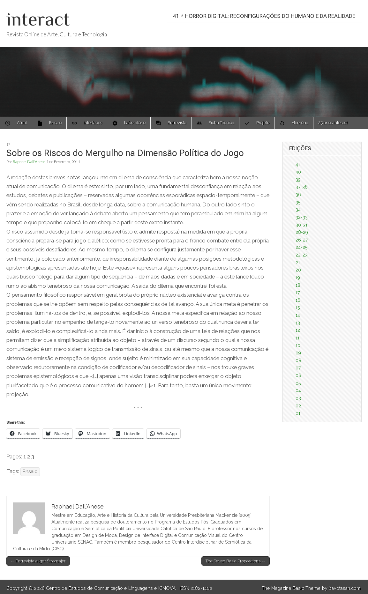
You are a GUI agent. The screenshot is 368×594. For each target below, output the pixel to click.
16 (298, 300)
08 (298, 360)
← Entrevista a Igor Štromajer (38, 561)
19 (298, 277)
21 (298, 262)
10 (298, 345)
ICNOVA (167, 588)
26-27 (302, 239)
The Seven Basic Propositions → (236, 561)
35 (298, 202)
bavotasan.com (345, 588)
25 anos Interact (333, 122)
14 (298, 315)
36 (298, 194)
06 (298, 375)
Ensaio (30, 471)
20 (298, 269)
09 (298, 352)
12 (298, 330)
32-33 (302, 217)
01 (298, 413)
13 (298, 322)
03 (298, 398)
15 (298, 307)
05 (298, 383)
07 (298, 367)
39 (298, 179)
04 (298, 390)
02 (298, 405)
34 (298, 209)
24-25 (301, 247)
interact (38, 19)
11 (297, 337)
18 (298, 285)
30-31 (301, 224)
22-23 (302, 254)
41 (298, 164)
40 (298, 171)
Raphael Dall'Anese (29, 161)
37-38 (302, 186)
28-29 (302, 232)
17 (8, 144)
